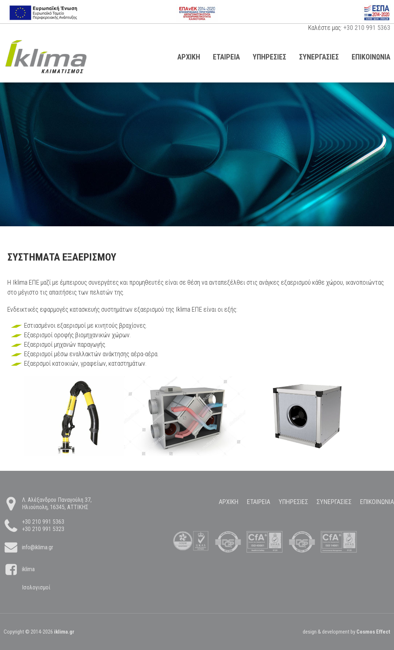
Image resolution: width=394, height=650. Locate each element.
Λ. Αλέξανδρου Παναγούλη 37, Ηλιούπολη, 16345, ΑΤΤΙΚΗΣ (57, 503)
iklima (28, 569)
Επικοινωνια (377, 501)
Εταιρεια (226, 57)
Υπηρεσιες (269, 57)
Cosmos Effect (373, 631)
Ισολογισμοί (36, 587)
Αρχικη (188, 57)
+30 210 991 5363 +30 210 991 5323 (43, 525)
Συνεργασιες (319, 57)
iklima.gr (64, 631)
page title (46, 57)
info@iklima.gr (37, 547)
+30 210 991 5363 (366, 27)
